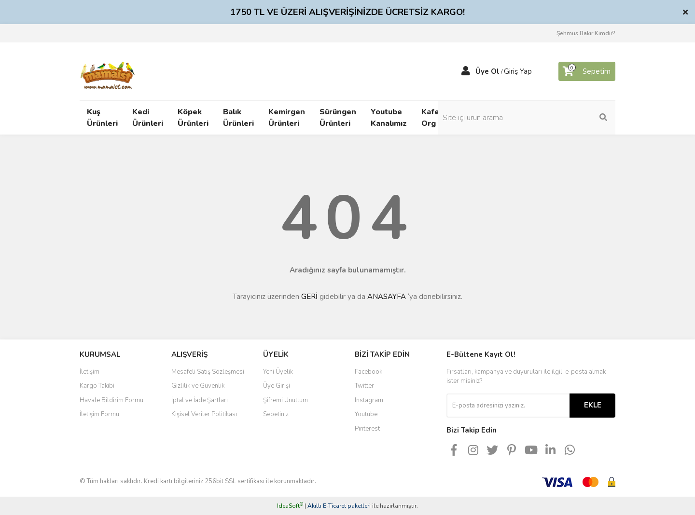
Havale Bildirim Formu (111, 400)
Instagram (369, 400)
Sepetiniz (276, 414)
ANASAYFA (386, 296)
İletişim (89, 371)
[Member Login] (465, 71)
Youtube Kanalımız (389, 118)
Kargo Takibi (97, 385)
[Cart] (586, 71)
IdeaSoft (290, 506)
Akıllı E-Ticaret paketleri (339, 506)
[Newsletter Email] (508, 405)
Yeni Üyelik (278, 371)
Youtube (366, 414)
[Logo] (108, 71)
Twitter (364, 385)
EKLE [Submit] (592, 405)
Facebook (368, 371)
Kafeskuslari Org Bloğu (445, 118)
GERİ (309, 296)
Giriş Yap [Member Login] (518, 71)
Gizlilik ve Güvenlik (197, 385)
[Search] (550, 118)
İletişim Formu (99, 414)
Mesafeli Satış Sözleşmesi (207, 371)
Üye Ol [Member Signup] (487, 71)
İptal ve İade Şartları (199, 400)
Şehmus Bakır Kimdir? (585, 33)
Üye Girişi (276, 385)
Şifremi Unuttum (285, 400)
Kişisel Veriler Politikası (204, 414)
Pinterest (367, 428)
